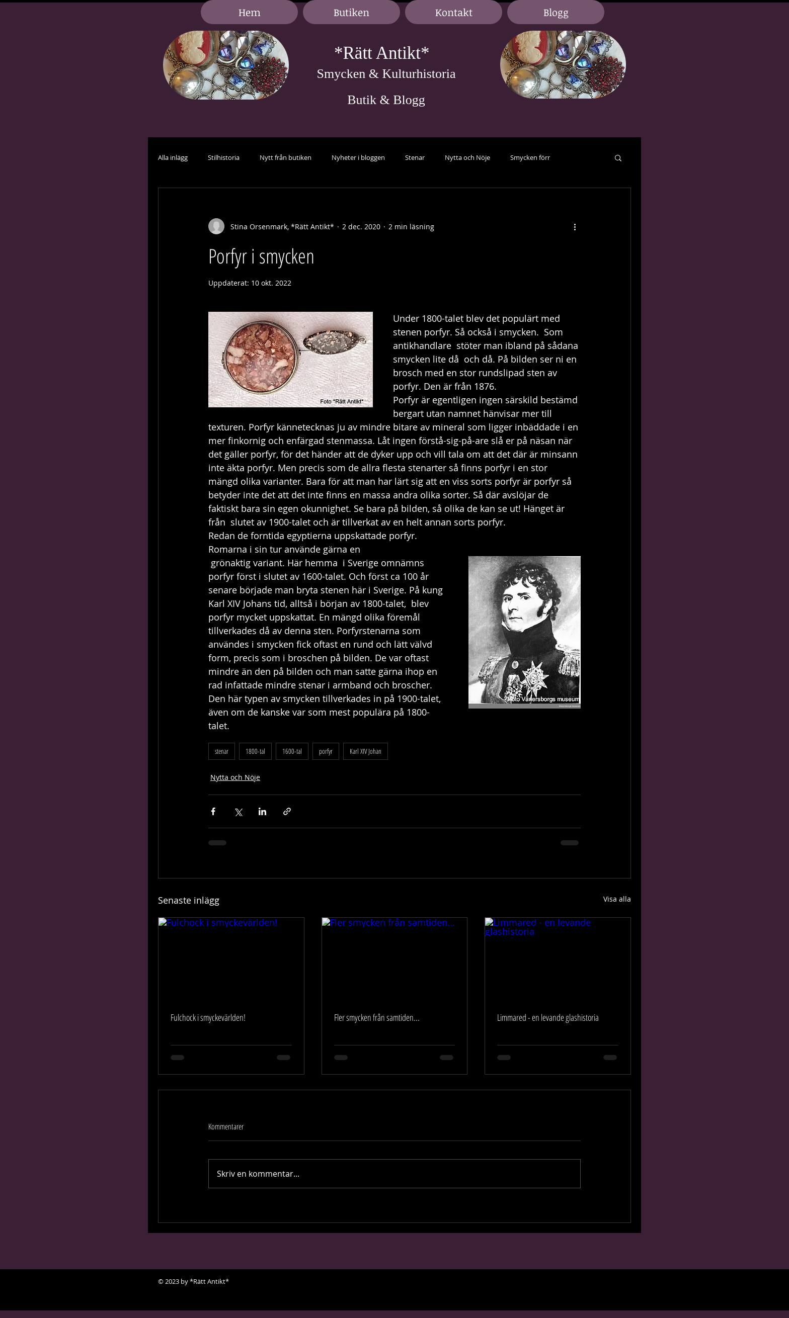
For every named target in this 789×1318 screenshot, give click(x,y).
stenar (221, 751)
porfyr (326, 751)
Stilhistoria (224, 157)
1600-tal (292, 751)
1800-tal (255, 751)
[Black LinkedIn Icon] (606, 1282)
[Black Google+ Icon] (621, 1282)
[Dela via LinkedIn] (262, 811)
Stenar (415, 157)
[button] (618, 157)
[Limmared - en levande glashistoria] (557, 958)
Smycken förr (530, 157)
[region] (226, 66)
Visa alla (617, 899)
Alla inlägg (173, 157)
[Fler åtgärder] (575, 226)
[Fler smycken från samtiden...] (394, 958)
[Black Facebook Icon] (591, 1282)
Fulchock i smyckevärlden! (208, 1017)
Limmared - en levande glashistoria (548, 1017)
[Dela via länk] (287, 811)
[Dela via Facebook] (213, 811)
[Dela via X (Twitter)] (238, 811)
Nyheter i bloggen (358, 157)
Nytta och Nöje (467, 157)
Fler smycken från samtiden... (377, 1017)
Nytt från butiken (285, 157)
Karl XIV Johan (365, 751)
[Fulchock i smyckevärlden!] (231, 958)
